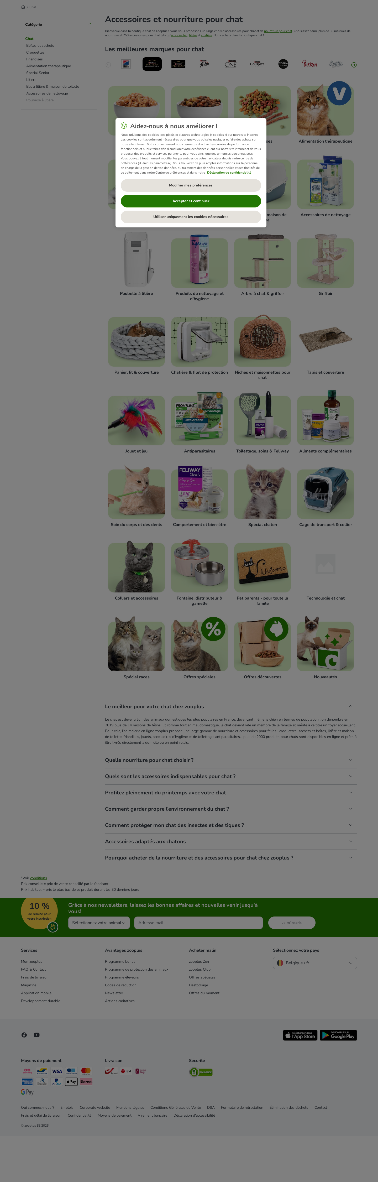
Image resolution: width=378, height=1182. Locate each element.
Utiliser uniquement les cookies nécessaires (190, 216)
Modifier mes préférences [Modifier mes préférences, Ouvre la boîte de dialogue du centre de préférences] (191, 185)
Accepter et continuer (190, 201)
